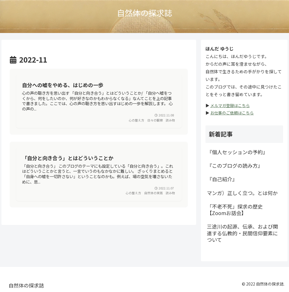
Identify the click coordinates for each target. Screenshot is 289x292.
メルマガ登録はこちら (230, 105)
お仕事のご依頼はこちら (232, 113)
